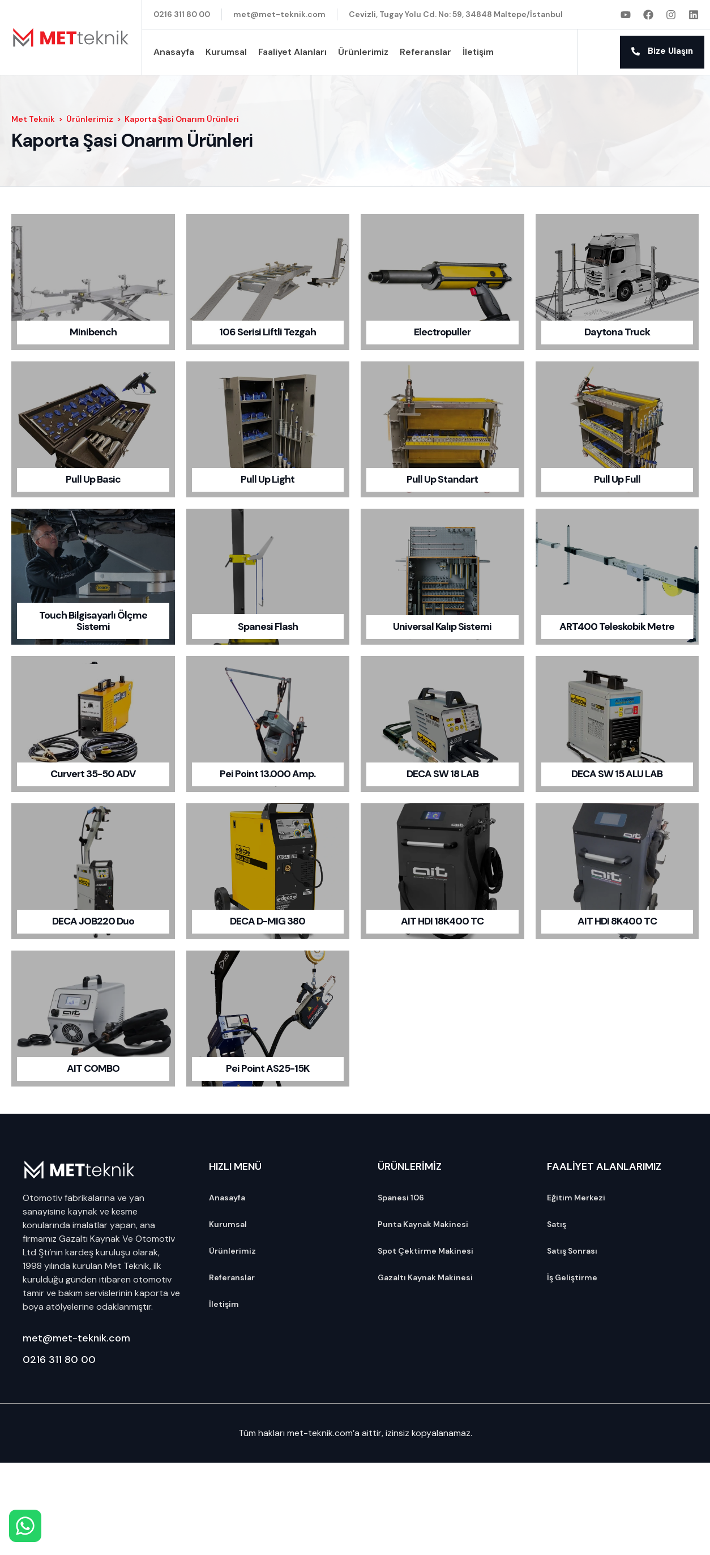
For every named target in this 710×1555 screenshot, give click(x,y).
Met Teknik (33, 119)
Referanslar (425, 52)
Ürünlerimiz (363, 52)
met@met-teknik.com (76, 1338)
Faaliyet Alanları (292, 52)
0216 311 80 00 (59, 1359)
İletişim (478, 52)
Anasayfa (173, 52)
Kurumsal (226, 52)
